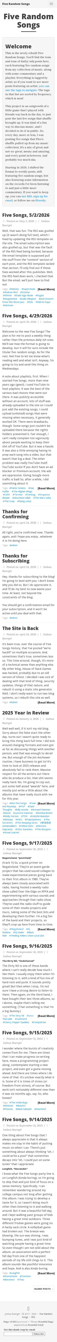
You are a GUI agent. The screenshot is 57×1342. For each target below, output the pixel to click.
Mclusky (9, 819)
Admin (14, 545)
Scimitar (26, 292)
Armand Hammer (41, 809)
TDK (25, 816)
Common (26, 1276)
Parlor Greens (18, 487)
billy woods (22, 809)
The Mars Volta (43, 497)
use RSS (26, 196)
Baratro (21, 1105)
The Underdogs (19, 1102)
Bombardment (44, 812)
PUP (22, 806)
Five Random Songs (16, 4)
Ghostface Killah (22, 497)
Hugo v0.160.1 (10, 1321)
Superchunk (29, 288)
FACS (19, 819)
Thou (21, 1279)
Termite (18, 494)
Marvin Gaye (43, 301)
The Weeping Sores (27, 822)
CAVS (7, 494)
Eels (31, 301)
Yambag (31, 494)
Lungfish (15, 1272)
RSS (33, 1317)
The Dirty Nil (17, 1015)
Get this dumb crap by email (19, 1329)
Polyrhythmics (33, 819)
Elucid (7, 812)
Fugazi (40, 295)
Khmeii (8, 295)
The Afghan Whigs (22, 491)
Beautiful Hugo (46, 1321)
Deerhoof (41, 1108)
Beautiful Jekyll (35, 1325)
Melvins (15, 288)
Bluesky (40, 200)
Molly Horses (12, 816)
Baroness (10, 1279)
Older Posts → (44, 1288)
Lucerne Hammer (24, 812)
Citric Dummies (25, 829)
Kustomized (11, 1276)
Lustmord (22, 1018)
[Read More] (46, 289)
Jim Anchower (41, 757)
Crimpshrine (39, 1022)
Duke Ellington (28, 298)
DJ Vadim (19, 932)
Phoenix (9, 1108)
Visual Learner (12, 832)
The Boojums (44, 829)
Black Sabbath (24, 1108)
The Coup (10, 501)
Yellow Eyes (27, 825)
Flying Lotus (25, 501)
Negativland (11, 298)
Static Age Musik (24, 295)
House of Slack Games (36, 669)
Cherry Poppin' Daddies (17, 1022)
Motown (9, 305)
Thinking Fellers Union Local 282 (27, 935)
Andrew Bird (11, 292)
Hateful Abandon (40, 816)
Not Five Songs (19, 803)
